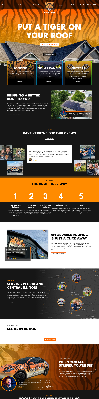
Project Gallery (61, 4)
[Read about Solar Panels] (50, 73)
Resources (36, 4)
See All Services (49, 54)
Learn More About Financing (58, 253)
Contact (72, 4)
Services (3, 4)
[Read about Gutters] (78, 73)
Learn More (20, 81)
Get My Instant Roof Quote (88, 4)
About (19, 4)
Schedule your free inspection (15, 114)
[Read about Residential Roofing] (21, 73)
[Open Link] (10, 303)
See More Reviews (49, 138)
